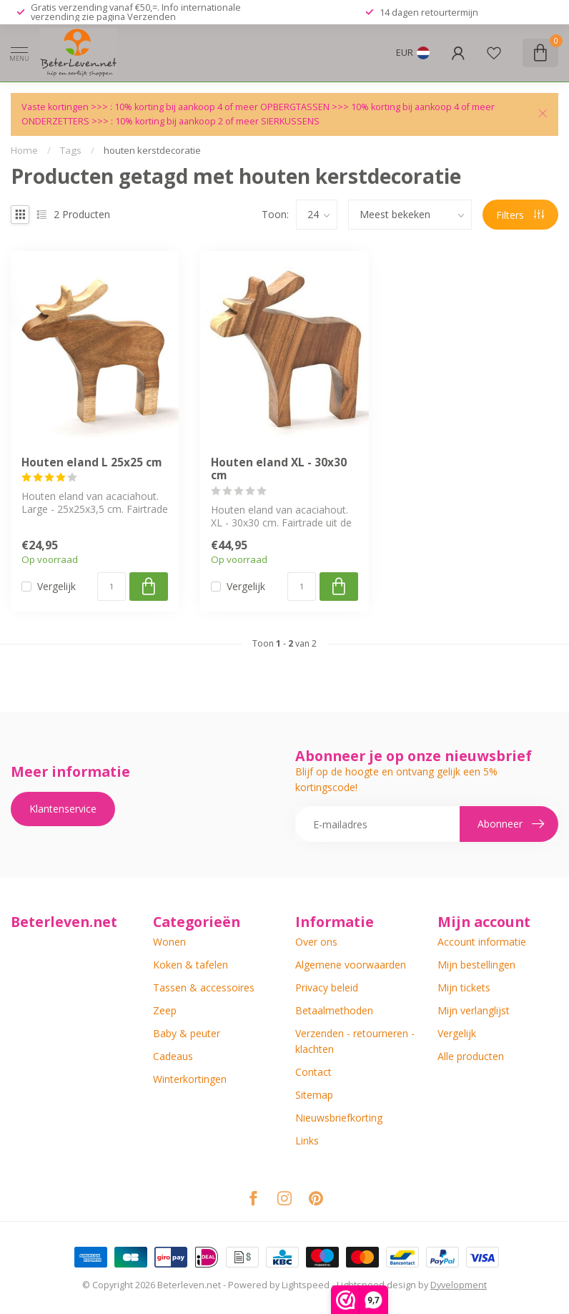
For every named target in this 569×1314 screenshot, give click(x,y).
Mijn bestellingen (476, 964)
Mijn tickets (463, 987)
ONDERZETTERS (55, 121)
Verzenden (151, 16)
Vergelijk (56, 586)
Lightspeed (306, 1285)
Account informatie (481, 941)
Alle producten (470, 1056)
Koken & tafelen (190, 964)
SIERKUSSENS (290, 121)
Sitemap (314, 1095)
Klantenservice (63, 808)
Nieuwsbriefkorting (338, 1117)
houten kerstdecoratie (152, 150)
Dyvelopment (458, 1285)
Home (24, 150)
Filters (520, 215)
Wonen (169, 941)
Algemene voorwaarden (350, 964)
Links (307, 1140)
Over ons (316, 941)
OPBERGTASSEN (295, 107)
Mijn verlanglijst (473, 1010)
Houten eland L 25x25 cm (91, 462)
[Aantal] (111, 586)
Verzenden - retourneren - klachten (355, 1041)
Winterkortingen (190, 1079)
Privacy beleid (326, 987)
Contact (313, 1072)
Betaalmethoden (334, 1010)
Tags (70, 150)
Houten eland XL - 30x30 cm (279, 469)
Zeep (165, 1010)
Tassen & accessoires (203, 987)
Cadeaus (173, 1056)
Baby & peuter (186, 1033)
